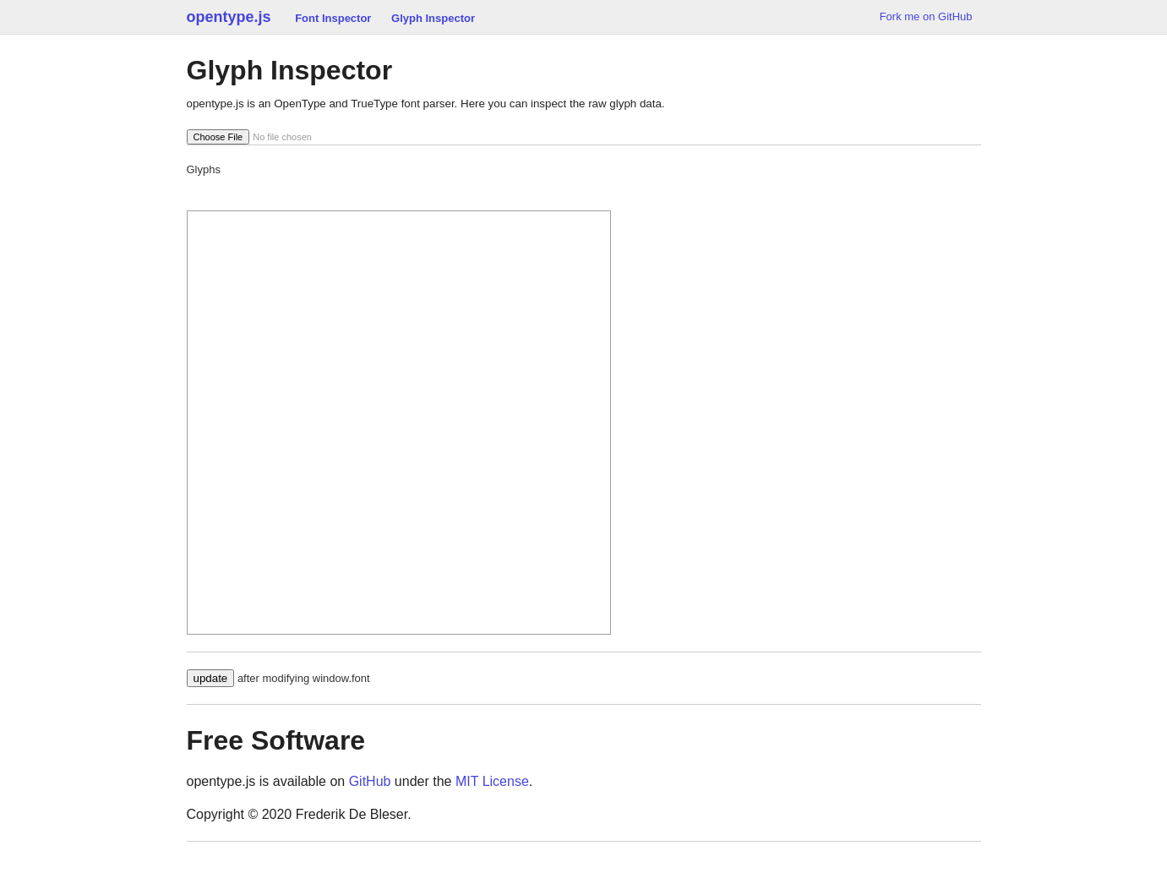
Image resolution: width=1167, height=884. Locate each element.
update (211, 678)
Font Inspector (333, 18)
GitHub (370, 781)
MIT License (492, 781)
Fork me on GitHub (926, 16)
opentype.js (229, 16)
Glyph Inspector (433, 18)
